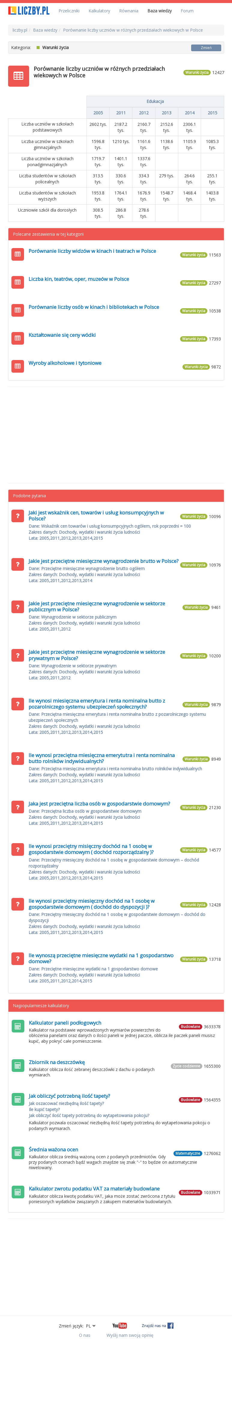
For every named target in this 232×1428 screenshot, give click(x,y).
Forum (187, 11)
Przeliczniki (69, 11)
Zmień (206, 47)
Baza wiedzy (159, 11)
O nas (84, 1335)
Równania (128, 11)
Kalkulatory (99, 11)
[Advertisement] (116, 435)
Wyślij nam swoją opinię (130, 1335)
